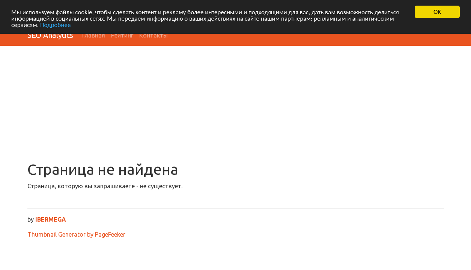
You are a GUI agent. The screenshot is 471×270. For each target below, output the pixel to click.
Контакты (153, 35)
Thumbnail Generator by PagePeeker (76, 234)
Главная (93, 35)
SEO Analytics (50, 35)
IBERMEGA (50, 219)
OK (437, 12)
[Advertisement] (235, 104)
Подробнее (55, 24)
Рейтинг (122, 35)
